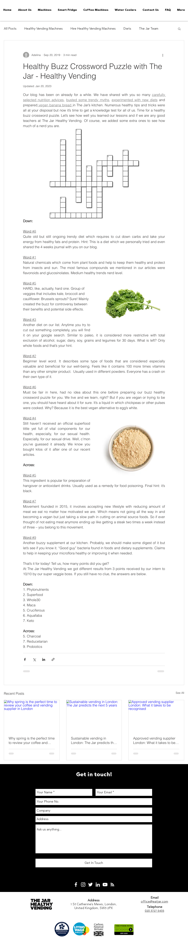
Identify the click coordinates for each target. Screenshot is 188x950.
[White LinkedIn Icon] (98, 885)
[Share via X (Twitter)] (34, 659)
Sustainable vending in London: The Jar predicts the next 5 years (93, 740)
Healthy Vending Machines (43, 28)
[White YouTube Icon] (105, 885)
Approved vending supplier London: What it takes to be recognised (154, 740)
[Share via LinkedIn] (43, 659)
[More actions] (162, 55)
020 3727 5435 (154, 911)
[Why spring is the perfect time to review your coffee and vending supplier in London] (31, 715)
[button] (179, 28)
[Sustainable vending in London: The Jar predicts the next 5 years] (94, 715)
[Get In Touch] (93, 863)
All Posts (10, 28)
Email (154, 897)
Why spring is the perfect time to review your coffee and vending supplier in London (32, 740)
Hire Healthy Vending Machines (93, 28)
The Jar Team (148, 28)
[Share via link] (53, 659)
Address (94, 900)
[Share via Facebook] (25, 659)
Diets (127, 28)
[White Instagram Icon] (83, 885)
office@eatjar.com (154, 901)
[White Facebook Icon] (76, 885)
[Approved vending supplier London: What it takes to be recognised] (156, 715)
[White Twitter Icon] (90, 885)
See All (180, 693)
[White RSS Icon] (112, 885)
